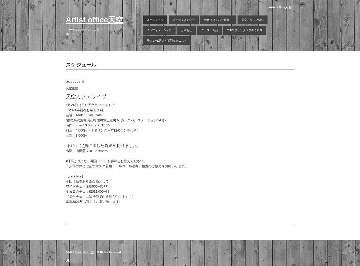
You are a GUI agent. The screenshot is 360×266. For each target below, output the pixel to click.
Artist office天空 (94, 19)
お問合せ (186, 30)
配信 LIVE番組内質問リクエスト (167, 40)
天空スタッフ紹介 (252, 19)
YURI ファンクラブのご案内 (244, 30)
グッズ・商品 (209, 30)
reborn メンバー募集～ (218, 19)
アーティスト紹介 (184, 19)
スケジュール (155, 19)
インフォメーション (159, 30)
